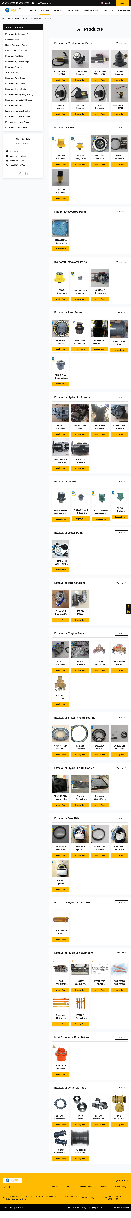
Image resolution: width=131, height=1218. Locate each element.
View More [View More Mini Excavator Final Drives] (121, 1037)
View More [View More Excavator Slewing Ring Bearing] (121, 718)
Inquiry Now (61, 80)
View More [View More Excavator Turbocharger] (121, 583)
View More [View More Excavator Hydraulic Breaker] (121, 903)
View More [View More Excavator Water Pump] (121, 533)
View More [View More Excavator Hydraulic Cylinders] (121, 953)
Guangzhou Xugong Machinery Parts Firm (97, 1208)
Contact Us (108, 10)
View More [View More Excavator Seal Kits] (121, 818)
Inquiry (122, 3)
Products (45, 10)
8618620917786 (17, 161)
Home (33, 10)
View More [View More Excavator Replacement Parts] (121, 43)
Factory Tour (73, 10)
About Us (58, 10)
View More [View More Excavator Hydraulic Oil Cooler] (121, 768)
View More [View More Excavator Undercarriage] (121, 1088)
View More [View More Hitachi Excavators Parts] (121, 212)
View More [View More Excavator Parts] (121, 127)
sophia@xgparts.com (43, 3)
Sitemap (103, 1187)
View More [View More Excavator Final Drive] (121, 312)
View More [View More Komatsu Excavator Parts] (121, 262)
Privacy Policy (120, 1187)
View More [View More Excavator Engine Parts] (121, 633)
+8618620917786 (17, 165)
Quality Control (91, 10)
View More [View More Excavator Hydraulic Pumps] (121, 397)
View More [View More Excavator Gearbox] (121, 481)
